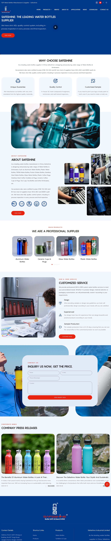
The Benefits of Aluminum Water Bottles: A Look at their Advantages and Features (24, 482)
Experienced (69, 317)
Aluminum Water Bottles (22, 265)
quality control (55, 89)
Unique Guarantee (17, 89)
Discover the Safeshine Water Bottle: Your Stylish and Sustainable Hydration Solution (82, 482)
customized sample (93, 89)
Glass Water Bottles (66, 264)
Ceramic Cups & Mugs (44, 265)
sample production (71, 329)
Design (66, 305)
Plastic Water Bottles (88, 264)
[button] (53, 269)
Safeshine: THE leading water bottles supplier (28, 18)
